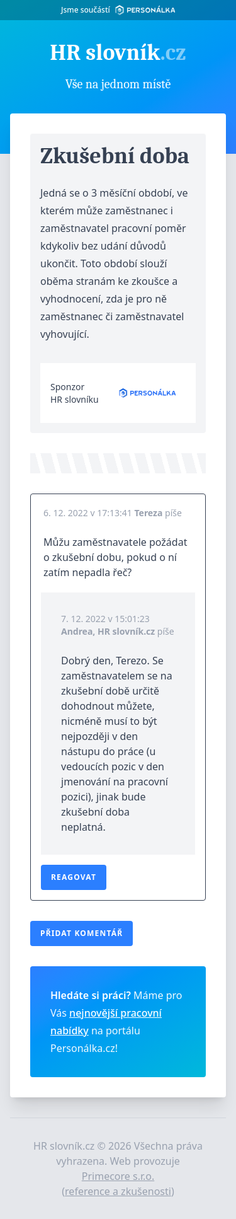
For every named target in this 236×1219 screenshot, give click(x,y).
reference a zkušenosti (118, 1191)
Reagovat (73, 877)
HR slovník (118, 53)
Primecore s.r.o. (118, 1176)
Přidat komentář (81, 933)
